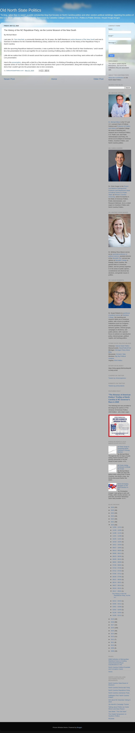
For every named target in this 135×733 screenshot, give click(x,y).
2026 (113, 507)
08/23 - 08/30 (117, 556)
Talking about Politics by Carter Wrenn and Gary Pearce (118, 708)
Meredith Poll (117, 258)
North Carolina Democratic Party (119, 687)
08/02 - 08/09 (117, 562)
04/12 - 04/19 (117, 601)
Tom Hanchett (19, 39)
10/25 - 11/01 (117, 539)
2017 (113, 625)
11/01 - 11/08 (117, 536)
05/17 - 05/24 (117, 591)
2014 (113, 633)
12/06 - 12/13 (117, 527)
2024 (113, 513)
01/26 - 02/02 (117, 612)
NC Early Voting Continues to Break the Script (124, 467)
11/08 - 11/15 (117, 533)
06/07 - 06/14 (117, 585)
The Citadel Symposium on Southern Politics (117, 715)
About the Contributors (115, 77)
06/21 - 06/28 (117, 579)
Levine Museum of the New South (82, 39)
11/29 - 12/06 (117, 530)
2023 (113, 516)
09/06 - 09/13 (117, 553)
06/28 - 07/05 (117, 576)
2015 (113, 631)
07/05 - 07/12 (117, 574)
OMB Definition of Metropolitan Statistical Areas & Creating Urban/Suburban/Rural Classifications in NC (118, 661)
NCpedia (111, 718)
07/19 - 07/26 (117, 568)
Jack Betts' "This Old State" (117, 711)
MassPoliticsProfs (125, 348)
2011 (113, 642)
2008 (113, 651)
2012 (113, 639)
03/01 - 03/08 (117, 607)
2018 (113, 622)
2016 (113, 628)
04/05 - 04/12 (117, 604)
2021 (113, 522)
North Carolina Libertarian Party (118, 693)
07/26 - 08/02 (117, 565)
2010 (113, 645)
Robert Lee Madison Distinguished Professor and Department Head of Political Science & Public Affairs (119, 190)
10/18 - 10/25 (117, 542)
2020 (113, 525)
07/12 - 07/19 (117, 571)
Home (54, 79)
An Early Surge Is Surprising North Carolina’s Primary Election (124, 449)
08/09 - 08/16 (117, 559)
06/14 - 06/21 (117, 582)
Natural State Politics (122, 346)
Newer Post (9, 79)
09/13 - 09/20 (117, 550)
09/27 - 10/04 (117, 547)
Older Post (98, 79)
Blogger (79, 727)
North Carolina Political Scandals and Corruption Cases (119, 668)
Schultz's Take (121, 354)
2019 (113, 619)
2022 (113, 519)
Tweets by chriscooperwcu (117, 378)
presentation (16, 62)
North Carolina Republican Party (119, 690)
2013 (113, 636)
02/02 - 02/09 (117, 609)
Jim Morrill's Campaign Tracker (118, 704)
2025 (113, 510)
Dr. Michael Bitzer (114, 122)
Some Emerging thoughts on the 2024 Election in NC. (123, 486)
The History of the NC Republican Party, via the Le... (121, 595)
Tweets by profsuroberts (116, 386)
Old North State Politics (20, 10)
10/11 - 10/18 (117, 544)
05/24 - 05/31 (117, 588)
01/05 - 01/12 (117, 615)
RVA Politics (118, 360)
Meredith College (121, 260)
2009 (113, 648)
